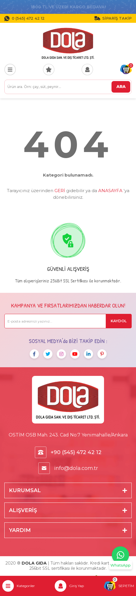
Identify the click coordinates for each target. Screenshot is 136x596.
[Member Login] (87, 69)
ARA (121, 86)
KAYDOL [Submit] (119, 320)
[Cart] (126, 69)
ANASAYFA (110, 190)
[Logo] (68, 43)
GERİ (59, 190)
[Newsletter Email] (68, 321)
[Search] (68, 87)
